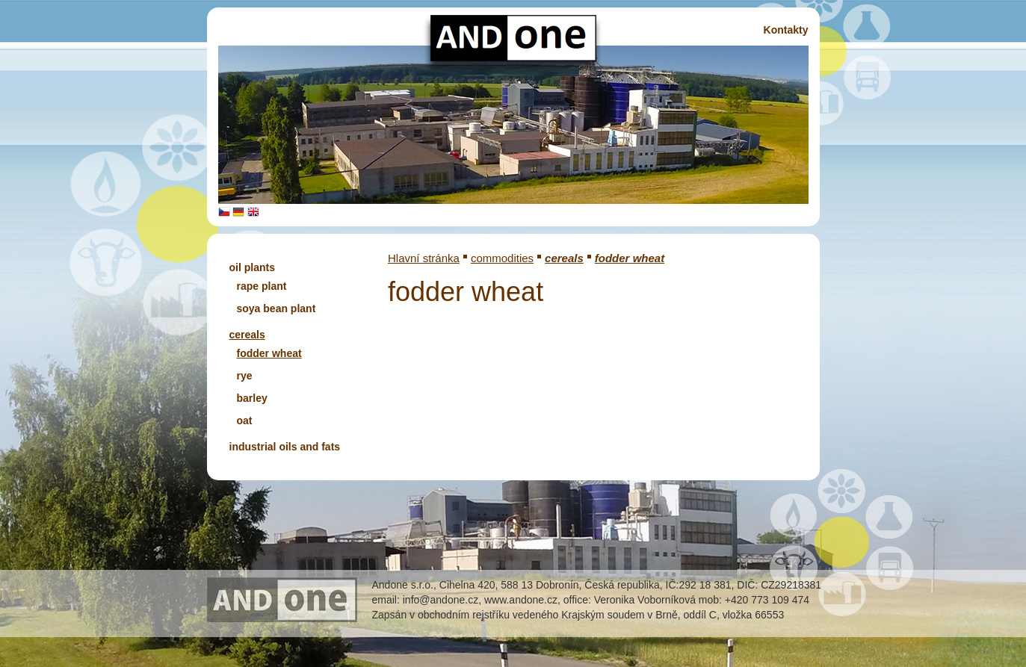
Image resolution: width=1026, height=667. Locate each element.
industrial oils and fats (285, 447)
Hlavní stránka (424, 258)
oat (245, 420)
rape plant (262, 286)
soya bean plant (276, 308)
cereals (247, 335)
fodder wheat (269, 353)
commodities (502, 258)
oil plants (252, 267)
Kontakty (786, 30)
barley (252, 398)
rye (245, 376)
